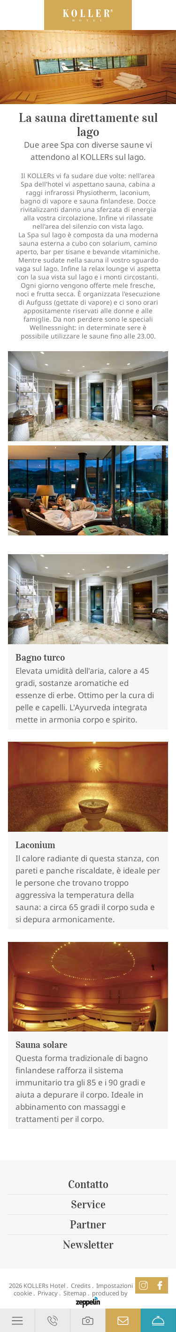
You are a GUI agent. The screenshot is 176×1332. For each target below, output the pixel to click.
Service (88, 1204)
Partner (88, 1224)
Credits (81, 1285)
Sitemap (74, 1293)
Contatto (88, 1184)
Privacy (48, 1293)
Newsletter (88, 1244)
